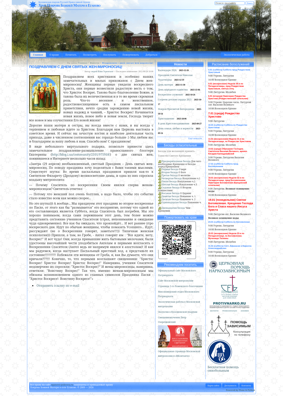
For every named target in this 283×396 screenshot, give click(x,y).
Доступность (230, 385)
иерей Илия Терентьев (102, 71)
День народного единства (173, 89)
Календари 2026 (167, 70)
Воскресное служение (171, 94)
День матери (165, 84)
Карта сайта (213, 385)
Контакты (246, 385)
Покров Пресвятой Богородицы (176, 109)
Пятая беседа (169, 181)
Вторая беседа (170, 172)
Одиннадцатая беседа (174, 202)
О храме (54, 54)
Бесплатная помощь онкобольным (223, 369)
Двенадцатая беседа (173, 208)
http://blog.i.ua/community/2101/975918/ (81, 154)
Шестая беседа (170, 184)
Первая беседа (170, 169)
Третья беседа (170, 175)
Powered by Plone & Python (240, 390)
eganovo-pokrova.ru (62, 384)
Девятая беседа (170, 196)
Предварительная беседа (176, 161)
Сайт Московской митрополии (175, 280)
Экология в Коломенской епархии (177, 312)
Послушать (109, 54)
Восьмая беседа (171, 193)
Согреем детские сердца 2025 (175, 99)
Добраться (151, 54)
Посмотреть (90, 54)
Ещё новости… (196, 138)
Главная (38, 54)
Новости (94, 63)
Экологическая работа (236, 54)
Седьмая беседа (171, 187)
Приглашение (166, 118)
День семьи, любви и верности (176, 128)
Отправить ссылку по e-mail (58, 285)
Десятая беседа (170, 199)
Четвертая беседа (172, 178)
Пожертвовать (130, 54)
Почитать (70, 54)
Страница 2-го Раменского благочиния (180, 286)
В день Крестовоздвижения (174, 123)
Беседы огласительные (180, 145)
